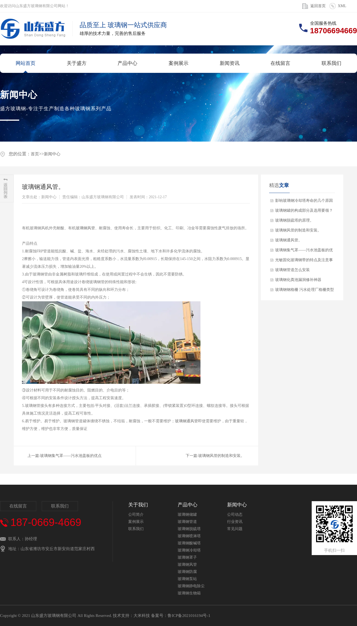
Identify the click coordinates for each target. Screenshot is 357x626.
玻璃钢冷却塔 (189, 550)
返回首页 (318, 6)
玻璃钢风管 (85, 228)
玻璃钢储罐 (187, 514)
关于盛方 (77, 63)
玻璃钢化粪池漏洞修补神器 (298, 280)
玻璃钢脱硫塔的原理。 (294, 220)
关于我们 (138, 505)
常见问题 (234, 529)
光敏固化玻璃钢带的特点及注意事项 (304, 261)
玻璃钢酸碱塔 (189, 543)
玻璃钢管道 (187, 522)
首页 (35, 154)
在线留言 (280, 63)
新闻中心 (52, 154)
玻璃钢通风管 (186, 421)
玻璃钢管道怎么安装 (292, 270)
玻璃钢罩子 (187, 557)
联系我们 (331, 63)
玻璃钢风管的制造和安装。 (221, 456)
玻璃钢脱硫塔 (189, 529)
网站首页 (25, 63)
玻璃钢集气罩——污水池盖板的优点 (71, 456)
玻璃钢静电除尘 (191, 586)
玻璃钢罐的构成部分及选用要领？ (304, 210)
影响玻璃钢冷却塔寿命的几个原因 (304, 200)
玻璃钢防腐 (187, 572)
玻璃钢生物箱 (189, 593)
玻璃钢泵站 (187, 579)
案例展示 (178, 63)
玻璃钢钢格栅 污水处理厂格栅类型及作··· (304, 291)
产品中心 (127, 63)
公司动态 (234, 514)
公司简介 (136, 514)
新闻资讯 (229, 63)
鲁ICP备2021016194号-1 (189, 615)
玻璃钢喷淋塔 (189, 536)
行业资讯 (234, 522)
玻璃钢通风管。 (288, 240)
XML (342, 6)
